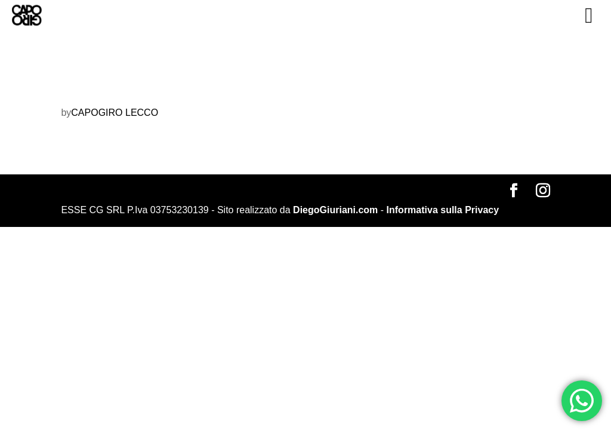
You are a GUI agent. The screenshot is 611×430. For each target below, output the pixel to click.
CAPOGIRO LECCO (114, 113)
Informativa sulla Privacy (443, 210)
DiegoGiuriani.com (335, 210)
